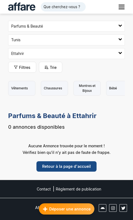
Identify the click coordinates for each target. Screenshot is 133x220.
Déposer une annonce (67, 209)
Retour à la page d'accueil (66, 166)
